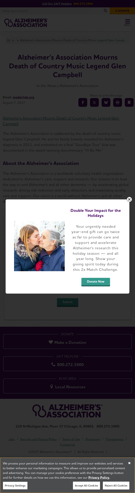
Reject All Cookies (116, 485)
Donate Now (95, 281)
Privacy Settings (15, 485)
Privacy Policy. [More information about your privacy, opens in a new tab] (99, 477)
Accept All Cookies (86, 485)
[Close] (129, 463)
